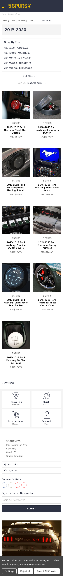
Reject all (25, 571)
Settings (9, 571)
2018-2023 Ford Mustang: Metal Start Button (16, 130)
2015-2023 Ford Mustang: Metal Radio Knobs (47, 188)
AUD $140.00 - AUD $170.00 (18, 63)
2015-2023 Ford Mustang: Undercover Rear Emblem (16, 303)
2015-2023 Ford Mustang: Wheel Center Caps (47, 303)
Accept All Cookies (47, 571)
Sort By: (22, 83)
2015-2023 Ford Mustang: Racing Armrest (47, 245)
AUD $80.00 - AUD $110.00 (17, 53)
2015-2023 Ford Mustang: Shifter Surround (15, 360)
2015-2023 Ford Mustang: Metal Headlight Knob (16, 188)
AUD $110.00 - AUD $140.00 (17, 58)
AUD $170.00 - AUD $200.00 (18, 68)
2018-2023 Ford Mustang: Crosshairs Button (47, 130)
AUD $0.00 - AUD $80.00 (16, 48)
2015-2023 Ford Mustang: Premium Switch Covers (16, 245)
